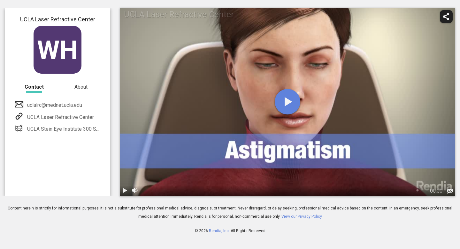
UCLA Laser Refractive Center (60, 117)
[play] (287, 101)
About (81, 87)
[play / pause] (125, 191)
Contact (34, 87)
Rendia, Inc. (219, 231)
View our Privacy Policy (301, 216)
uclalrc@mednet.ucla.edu (54, 105)
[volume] (135, 191)
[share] (446, 16)
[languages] (450, 191)
